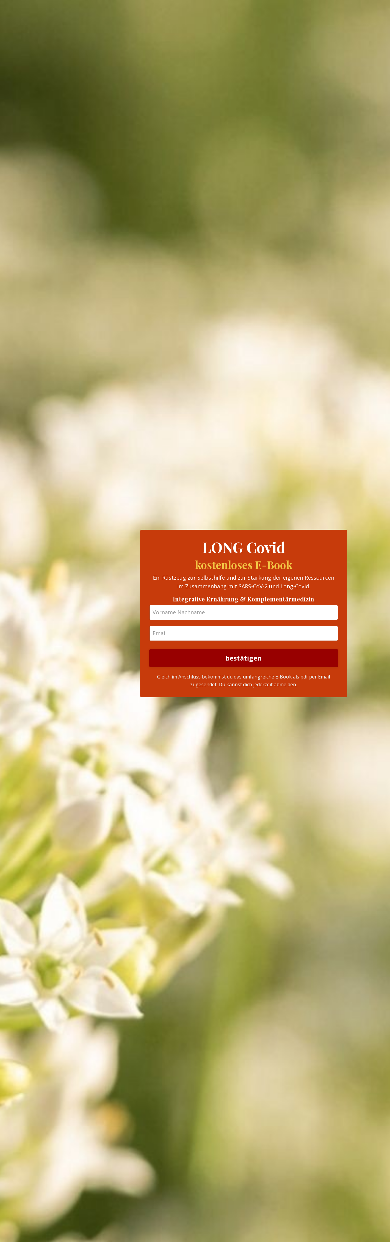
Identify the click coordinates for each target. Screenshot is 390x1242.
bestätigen (243, 658)
